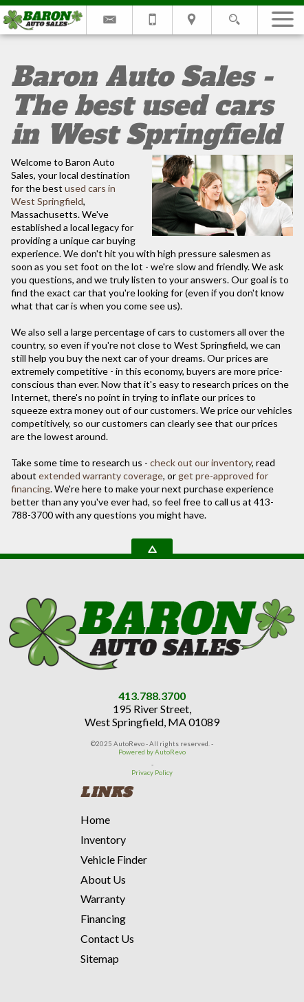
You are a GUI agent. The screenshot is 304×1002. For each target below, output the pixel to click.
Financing (103, 918)
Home (95, 819)
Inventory (103, 839)
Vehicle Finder (113, 859)
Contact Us (107, 938)
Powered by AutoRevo (152, 752)
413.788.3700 (152, 695)
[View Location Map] (192, 20)
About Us (103, 879)
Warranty (102, 898)
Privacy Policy (152, 772)
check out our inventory (201, 462)
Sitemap (99, 958)
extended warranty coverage (101, 475)
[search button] (234, 15)
